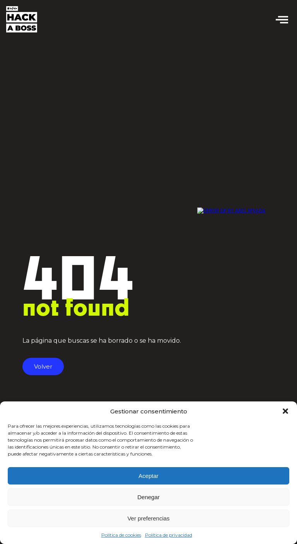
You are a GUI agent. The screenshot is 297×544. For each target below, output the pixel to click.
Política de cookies (121, 535)
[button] (285, 411)
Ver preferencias (148, 518)
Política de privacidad (168, 535)
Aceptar (148, 476)
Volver (43, 366)
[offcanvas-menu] (282, 19)
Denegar (148, 497)
